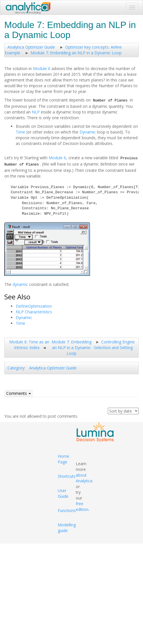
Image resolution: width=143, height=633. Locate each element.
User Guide (63, 493)
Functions (67, 510)
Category (15, 368)
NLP (36, 112)
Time (20, 132)
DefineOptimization (34, 306)
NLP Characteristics (34, 311)
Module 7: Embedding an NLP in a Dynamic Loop (76, 52)
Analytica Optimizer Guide (31, 47)
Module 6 (41, 68)
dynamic (20, 284)
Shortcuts (67, 476)
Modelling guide (67, 527)
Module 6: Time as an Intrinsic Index (29, 344)
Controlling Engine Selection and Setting (114, 344)
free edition (82, 506)
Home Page (63, 459)
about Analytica (84, 477)
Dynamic (88, 132)
